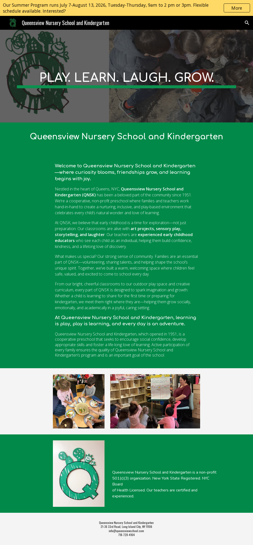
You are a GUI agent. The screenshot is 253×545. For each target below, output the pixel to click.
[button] (247, 23)
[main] (126, 76)
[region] (126, 8)
